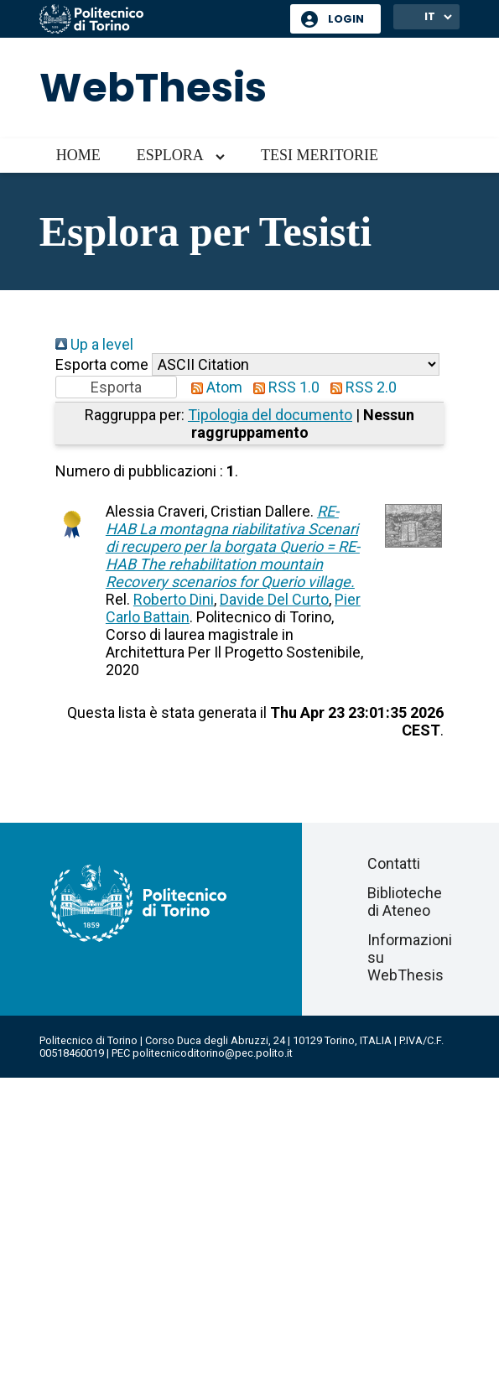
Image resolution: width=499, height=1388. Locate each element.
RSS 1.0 (283, 387)
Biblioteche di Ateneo (404, 901)
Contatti (393, 863)
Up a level (94, 344)
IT (429, 16)
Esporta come (101, 364)
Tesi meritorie (319, 155)
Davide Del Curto (274, 599)
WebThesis (153, 88)
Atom (213, 387)
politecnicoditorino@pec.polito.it (213, 1053)
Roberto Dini (173, 599)
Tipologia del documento (270, 415)
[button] (116, 387)
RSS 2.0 (360, 387)
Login (346, 19)
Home (78, 155)
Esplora (170, 155)
